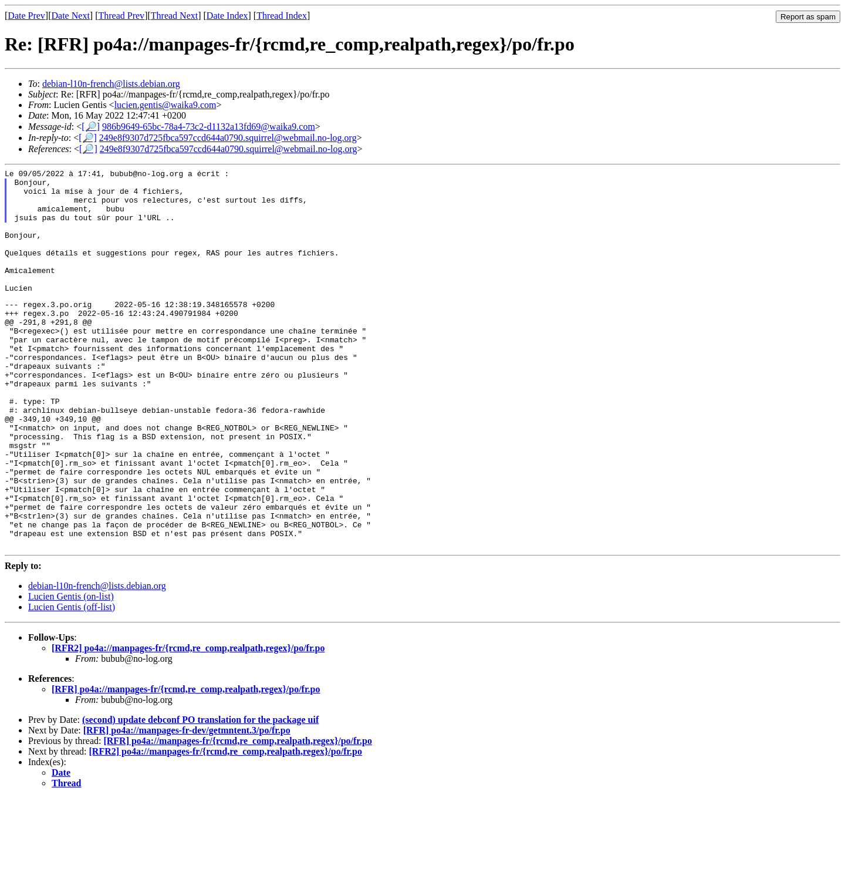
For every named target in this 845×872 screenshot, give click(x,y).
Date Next (71, 16)
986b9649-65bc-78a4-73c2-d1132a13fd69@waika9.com (208, 127)
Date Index (227, 16)
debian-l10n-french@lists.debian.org (111, 84)
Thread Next (174, 16)
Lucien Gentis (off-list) (71, 681)
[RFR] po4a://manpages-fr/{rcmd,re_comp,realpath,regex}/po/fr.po (186, 763)
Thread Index (281, 16)
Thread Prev (121, 16)
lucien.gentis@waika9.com (165, 105)
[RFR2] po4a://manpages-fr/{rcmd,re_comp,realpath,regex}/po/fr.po (188, 722)
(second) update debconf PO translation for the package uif (200, 794)
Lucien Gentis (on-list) (71, 670)
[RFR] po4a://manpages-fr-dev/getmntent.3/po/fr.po (186, 804)
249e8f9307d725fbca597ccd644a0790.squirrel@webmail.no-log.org (228, 138)
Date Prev (26, 16)
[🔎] (91, 127)
